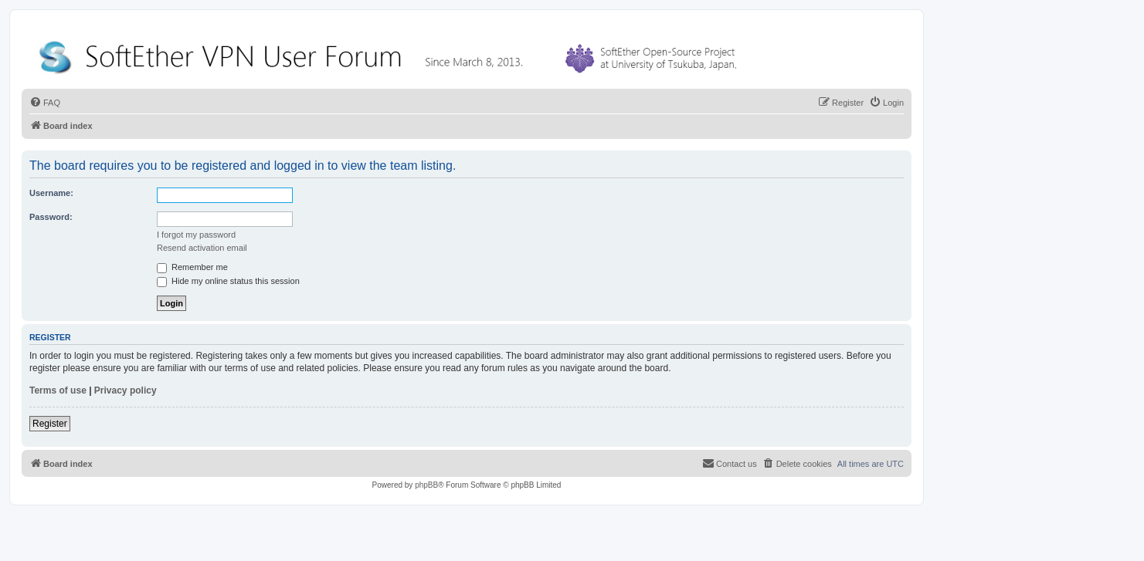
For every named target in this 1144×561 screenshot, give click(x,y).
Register (49, 423)
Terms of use (58, 390)
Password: (51, 216)
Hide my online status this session (228, 281)
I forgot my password (196, 234)
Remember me (192, 267)
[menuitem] (44, 102)
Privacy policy (125, 390)
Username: (51, 193)
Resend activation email (202, 247)
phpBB (426, 485)
